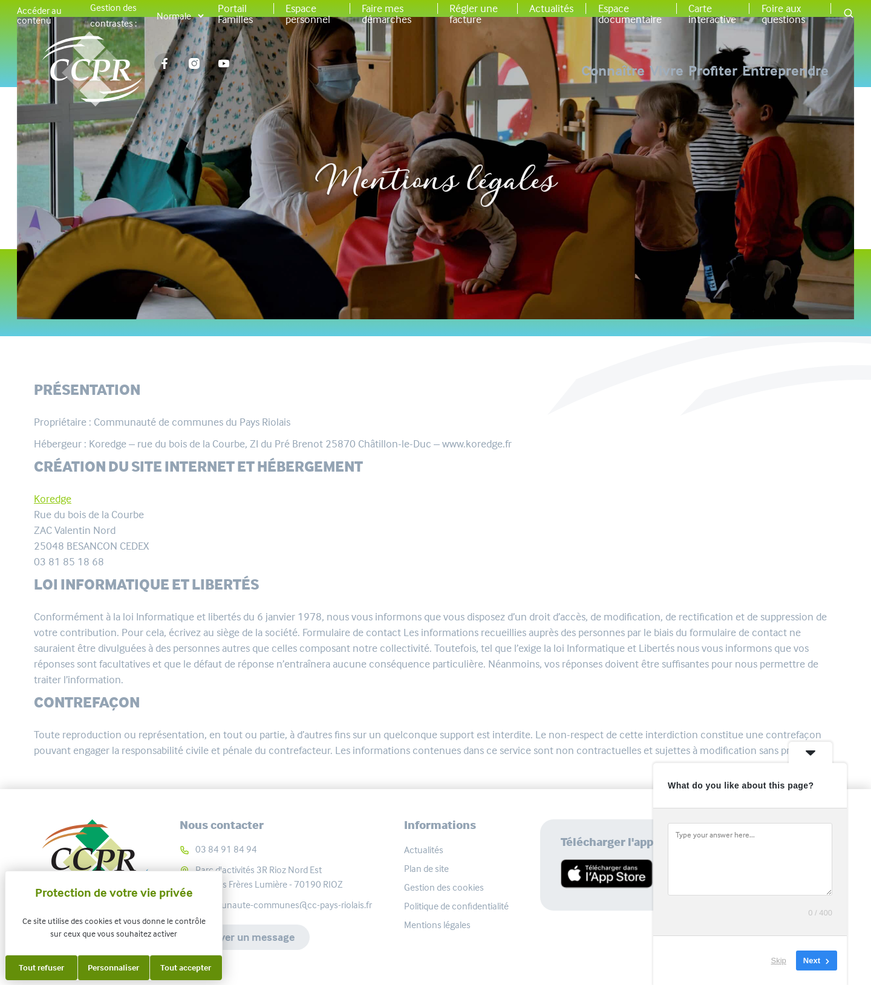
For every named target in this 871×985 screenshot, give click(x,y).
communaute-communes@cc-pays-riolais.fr (283, 905)
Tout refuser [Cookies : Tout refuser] (41, 967)
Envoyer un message (245, 937)
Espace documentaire (630, 14)
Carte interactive (712, 14)
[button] (848, 14)
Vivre (591, 71)
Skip (778, 960)
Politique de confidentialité (456, 906)
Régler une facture (473, 14)
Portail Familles (235, 14)
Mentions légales (437, 924)
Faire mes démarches (386, 14)
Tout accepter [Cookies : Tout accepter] (185, 967)
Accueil (381, 141)
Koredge (52, 499)
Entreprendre (785, 71)
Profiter (675, 71)
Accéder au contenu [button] (39, 15)
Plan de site (426, 868)
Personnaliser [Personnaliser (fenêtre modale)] (113, 967)
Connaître (500, 71)
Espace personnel (307, 14)
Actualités (551, 8)
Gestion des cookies (444, 887)
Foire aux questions (783, 14)
